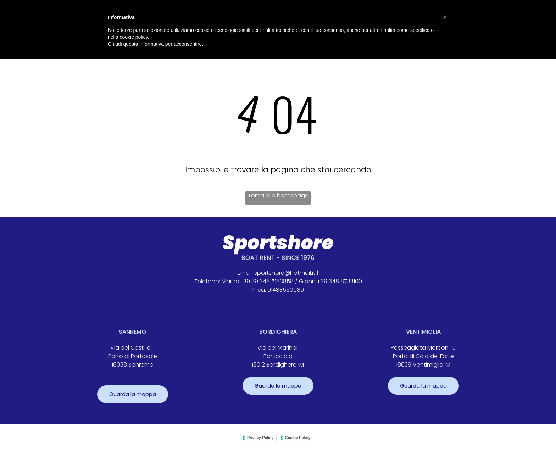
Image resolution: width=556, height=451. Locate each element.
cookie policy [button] (133, 37)
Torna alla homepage (278, 195)
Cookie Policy (298, 437)
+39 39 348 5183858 (266, 281)
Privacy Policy (260, 437)
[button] (444, 17)
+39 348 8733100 (339, 281)
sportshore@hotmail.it (284, 273)
